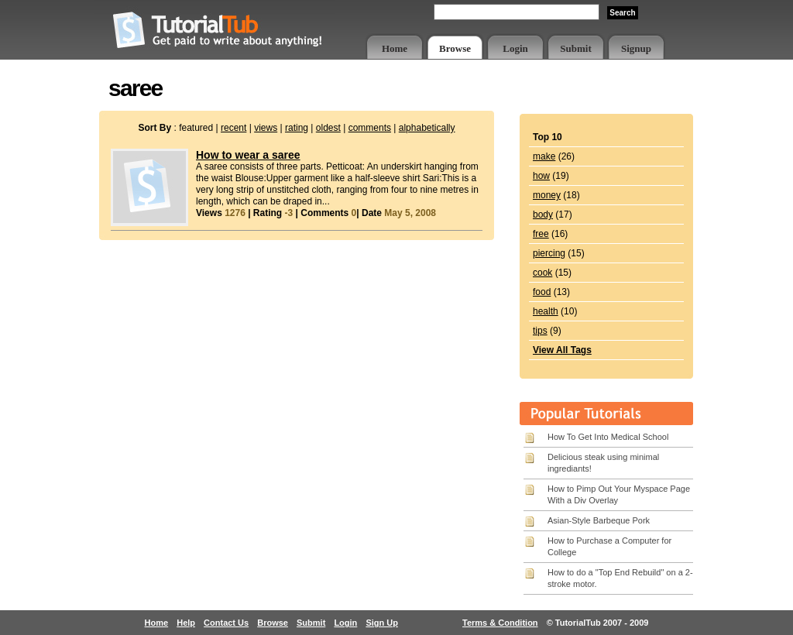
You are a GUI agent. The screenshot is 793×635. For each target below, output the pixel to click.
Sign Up (382, 622)
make (544, 156)
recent (233, 127)
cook (542, 272)
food (542, 292)
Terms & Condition (500, 622)
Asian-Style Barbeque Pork (599, 520)
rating (296, 127)
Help (186, 622)
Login (515, 48)
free (541, 233)
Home (394, 48)
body (543, 214)
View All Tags (562, 350)
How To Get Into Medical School (608, 436)
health (545, 311)
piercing (549, 253)
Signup (636, 48)
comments (369, 127)
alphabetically (427, 127)
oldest (328, 127)
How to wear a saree (248, 155)
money (547, 195)
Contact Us (226, 622)
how (541, 175)
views (265, 127)
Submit (575, 48)
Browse (455, 48)
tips (540, 330)
